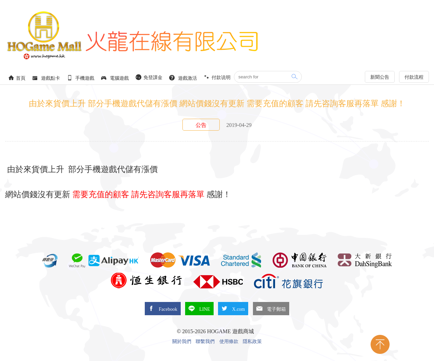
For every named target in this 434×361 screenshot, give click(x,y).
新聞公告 (379, 77)
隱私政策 (252, 341)
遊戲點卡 (46, 78)
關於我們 (181, 341)
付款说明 (217, 77)
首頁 (16, 78)
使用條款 (228, 341)
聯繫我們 (205, 341)
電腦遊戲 (115, 78)
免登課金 (149, 77)
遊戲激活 (183, 78)
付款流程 (414, 77)
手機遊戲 (81, 78)
